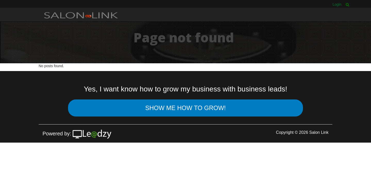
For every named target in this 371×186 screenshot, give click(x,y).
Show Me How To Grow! (185, 107)
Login (337, 4)
